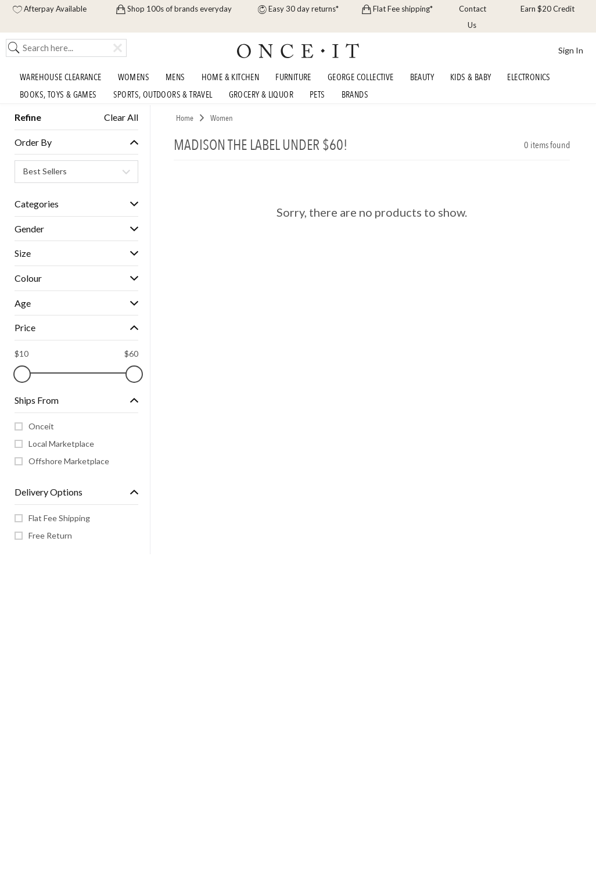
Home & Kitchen (231, 77)
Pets (317, 95)
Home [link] (184, 118)
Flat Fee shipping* (397, 8)
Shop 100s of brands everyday (174, 8)
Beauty (422, 77)
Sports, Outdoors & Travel (163, 95)
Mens (175, 77)
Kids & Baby (470, 77)
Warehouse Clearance (61, 77)
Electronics (528, 77)
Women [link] (221, 118)
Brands (355, 95)
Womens (133, 77)
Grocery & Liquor (261, 95)
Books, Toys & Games (58, 95)
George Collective (361, 77)
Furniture (293, 77)
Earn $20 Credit (547, 8)
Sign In (570, 50)
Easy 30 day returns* (298, 8)
